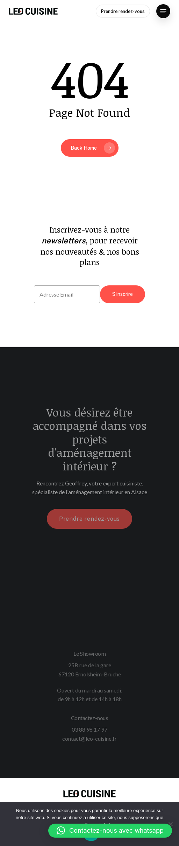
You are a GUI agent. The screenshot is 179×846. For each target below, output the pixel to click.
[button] (110, 831)
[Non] (170, 823)
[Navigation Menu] (163, 11)
